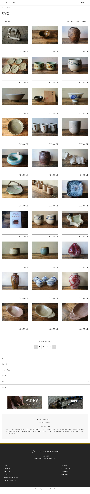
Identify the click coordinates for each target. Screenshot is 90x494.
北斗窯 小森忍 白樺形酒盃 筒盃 (44, 202)
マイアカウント (63, 471)
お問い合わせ (63, 477)
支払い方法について (7, 477)
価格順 (77, 24)
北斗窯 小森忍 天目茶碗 (41, 110)
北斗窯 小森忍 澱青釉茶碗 (41, 264)
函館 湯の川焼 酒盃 (70, 110)
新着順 (84, 24)
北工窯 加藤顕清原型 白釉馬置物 (14, 48)
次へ (53, 349)
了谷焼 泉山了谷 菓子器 (11, 202)
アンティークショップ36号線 (16, 4)
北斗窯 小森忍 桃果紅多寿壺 (73, 264)
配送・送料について (7, 471)
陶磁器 (9, 10)
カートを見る (63, 474)
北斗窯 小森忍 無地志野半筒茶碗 (13, 264)
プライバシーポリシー (8, 483)
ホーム (3, 10)
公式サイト (62, 468)
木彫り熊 (5, 366)
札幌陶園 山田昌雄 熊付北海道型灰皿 (75, 233)
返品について (5, 474)
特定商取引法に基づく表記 (9, 480)
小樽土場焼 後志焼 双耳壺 (42, 171)
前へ (36, 349)
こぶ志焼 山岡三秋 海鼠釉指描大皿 (74, 202)
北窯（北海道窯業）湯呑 (40, 141)
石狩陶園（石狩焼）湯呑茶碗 (42, 79)
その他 (4, 391)
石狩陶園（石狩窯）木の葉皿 (12, 79)
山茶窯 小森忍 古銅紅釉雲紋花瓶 (15, 295)
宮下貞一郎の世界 (8, 233)
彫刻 (3, 385)
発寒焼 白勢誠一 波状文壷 (72, 48)
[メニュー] (87, 4)
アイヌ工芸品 (6, 372)
